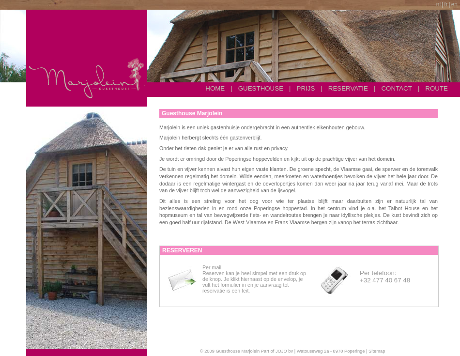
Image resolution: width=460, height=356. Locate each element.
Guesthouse (260, 88)
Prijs (306, 88)
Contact (396, 88)
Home (215, 88)
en (454, 4)
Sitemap (376, 351)
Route (436, 88)
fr (445, 4)
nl (438, 4)
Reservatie (348, 88)
